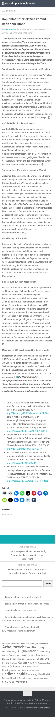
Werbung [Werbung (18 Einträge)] (21, 681)
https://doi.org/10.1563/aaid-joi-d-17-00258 (27, 481)
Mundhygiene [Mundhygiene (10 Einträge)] (9, 670)
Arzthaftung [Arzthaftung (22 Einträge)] (35, 647)
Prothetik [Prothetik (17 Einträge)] (44, 674)
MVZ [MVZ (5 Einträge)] (19, 670)
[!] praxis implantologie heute (18, 3)
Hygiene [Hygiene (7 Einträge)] (5, 663)
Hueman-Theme (43, 708)
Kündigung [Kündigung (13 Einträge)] (14, 666)
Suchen (48, 583)
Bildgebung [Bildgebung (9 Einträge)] (14, 655)
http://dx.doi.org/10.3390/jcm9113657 (24, 449)
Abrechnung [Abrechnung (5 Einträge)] (15, 643)
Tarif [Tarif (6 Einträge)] (4, 682)
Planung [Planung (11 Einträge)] (32, 674)
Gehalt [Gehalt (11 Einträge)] (40, 659)
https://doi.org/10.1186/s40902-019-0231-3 (27, 431)
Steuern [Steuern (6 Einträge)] (29, 678)
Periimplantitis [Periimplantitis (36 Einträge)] (14, 674)
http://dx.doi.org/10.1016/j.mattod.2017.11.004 (28, 413)
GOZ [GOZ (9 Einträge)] (47, 659)
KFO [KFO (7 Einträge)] (32, 663)
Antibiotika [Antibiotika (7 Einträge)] (43, 644)
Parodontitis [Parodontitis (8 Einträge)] (33, 670)
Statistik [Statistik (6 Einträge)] (22, 678)
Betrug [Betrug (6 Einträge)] (4, 655)
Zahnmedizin (9, 11)
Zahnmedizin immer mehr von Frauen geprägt (27, 604)
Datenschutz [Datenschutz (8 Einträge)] (42, 655)
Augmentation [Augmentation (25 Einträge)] (28, 651)
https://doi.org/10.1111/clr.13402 (21, 463)
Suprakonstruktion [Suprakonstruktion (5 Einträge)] (41, 678)
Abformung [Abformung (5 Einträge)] (6, 643)
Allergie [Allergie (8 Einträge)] (34, 643)
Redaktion (11, 30)
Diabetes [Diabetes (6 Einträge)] (5, 659)
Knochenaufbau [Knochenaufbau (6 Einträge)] (44, 663)
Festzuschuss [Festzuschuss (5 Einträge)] (30, 659)
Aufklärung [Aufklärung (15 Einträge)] (9, 651)
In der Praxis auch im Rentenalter (21, 610)
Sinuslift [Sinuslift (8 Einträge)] (14, 678)
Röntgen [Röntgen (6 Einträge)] (5, 678)
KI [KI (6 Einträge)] (36, 663)
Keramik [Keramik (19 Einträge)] (23, 662)
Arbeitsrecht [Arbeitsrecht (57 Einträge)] (14, 647)
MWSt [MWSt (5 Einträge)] (24, 670)
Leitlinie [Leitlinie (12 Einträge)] (26, 666)
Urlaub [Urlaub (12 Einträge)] (10, 682)
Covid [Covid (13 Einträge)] (24, 655)
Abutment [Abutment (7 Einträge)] (25, 644)
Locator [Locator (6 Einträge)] (35, 667)
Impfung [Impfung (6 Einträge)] (13, 663)
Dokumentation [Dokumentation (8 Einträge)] (17, 659)
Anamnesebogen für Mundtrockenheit (23, 597)
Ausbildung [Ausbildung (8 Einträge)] (45, 652)
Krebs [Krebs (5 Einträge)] (4, 667)
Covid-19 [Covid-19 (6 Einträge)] (31, 655)
